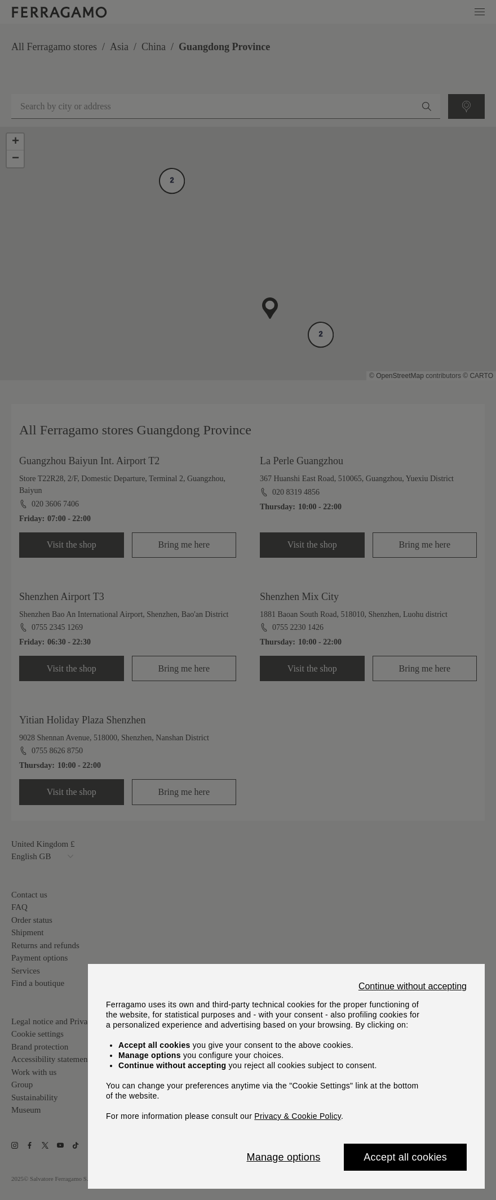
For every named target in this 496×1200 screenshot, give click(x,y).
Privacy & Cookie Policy (297, 1116)
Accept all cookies (405, 1157)
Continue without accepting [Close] (412, 986)
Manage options (284, 1157)
